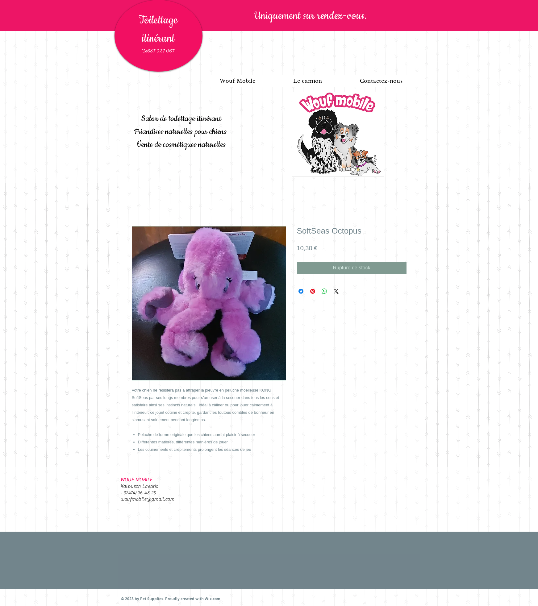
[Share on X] (336, 291)
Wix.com (212, 598)
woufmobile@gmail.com (147, 499)
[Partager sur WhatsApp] (324, 291)
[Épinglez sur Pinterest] (312, 291)
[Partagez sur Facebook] (301, 291)
